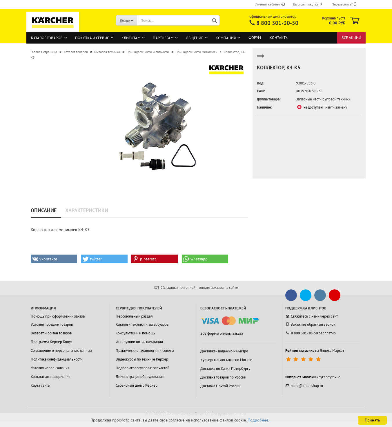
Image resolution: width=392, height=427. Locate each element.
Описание (44, 210)
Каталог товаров (47, 37)
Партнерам (163, 37)
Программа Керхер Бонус (51, 341)
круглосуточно (312, 376)
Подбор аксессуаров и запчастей (142, 367)
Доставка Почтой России (220, 385)
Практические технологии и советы (145, 350)
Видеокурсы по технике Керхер (142, 359)
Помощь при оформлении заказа (58, 316)
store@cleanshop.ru (304, 385)
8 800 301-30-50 (277, 22)
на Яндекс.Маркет (314, 350)
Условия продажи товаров (52, 324)
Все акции (351, 37)
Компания (226, 37)
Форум (254, 37)
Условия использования (50, 367)
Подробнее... (259, 420)
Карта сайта (40, 385)
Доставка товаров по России (223, 377)
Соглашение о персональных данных (61, 350)
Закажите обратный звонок (310, 324)
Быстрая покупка (308, 4)
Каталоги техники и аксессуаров (142, 324)
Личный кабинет (269, 4)
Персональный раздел (134, 316)
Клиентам (130, 37)
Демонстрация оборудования (140, 376)
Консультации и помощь (135, 333)
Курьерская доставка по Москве (226, 359)
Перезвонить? (344, 4)
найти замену (336, 107)
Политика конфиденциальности (57, 359)
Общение (194, 37)
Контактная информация (50, 376)
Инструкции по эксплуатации (139, 341)
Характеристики (86, 210)
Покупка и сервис (92, 37)
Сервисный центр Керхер (136, 385)
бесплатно (310, 333)
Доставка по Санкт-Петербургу (225, 368)
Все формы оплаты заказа (221, 333)
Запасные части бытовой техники (323, 99)
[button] (54, 259)
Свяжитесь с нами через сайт (311, 316)
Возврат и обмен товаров (51, 333)
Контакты (279, 37)
